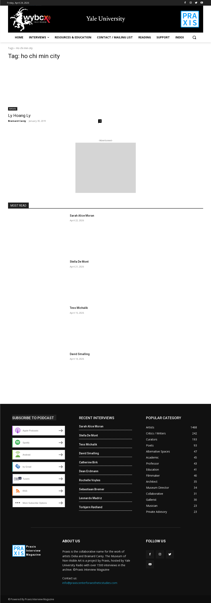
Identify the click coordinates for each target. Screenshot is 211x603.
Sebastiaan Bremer (91, 489)
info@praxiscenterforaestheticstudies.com (89, 583)
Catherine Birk (88, 462)
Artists (12, 108)
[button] (194, 37)
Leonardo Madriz (90, 498)
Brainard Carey (17, 120)
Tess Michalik (79, 307)
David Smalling (80, 354)
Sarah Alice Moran (82, 215)
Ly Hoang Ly (19, 115)
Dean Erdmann (88, 471)
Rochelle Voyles (89, 480)
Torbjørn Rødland (90, 507)
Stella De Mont (79, 261)
